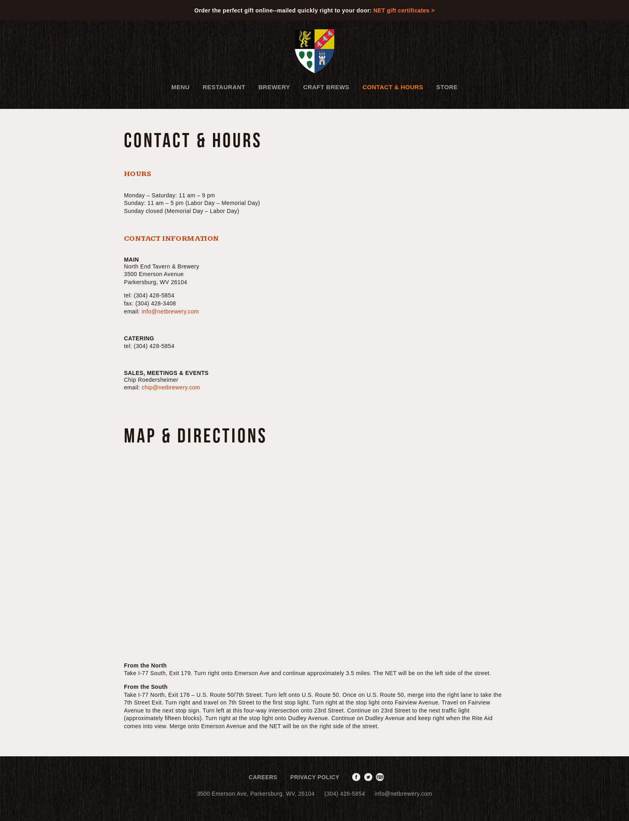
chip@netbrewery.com (171, 387)
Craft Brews (326, 87)
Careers (263, 777)
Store (447, 87)
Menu (180, 87)
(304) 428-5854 (345, 793)
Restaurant (224, 87)
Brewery (274, 87)
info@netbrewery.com (170, 311)
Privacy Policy (315, 777)
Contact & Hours (392, 87)
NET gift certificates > (404, 10)
